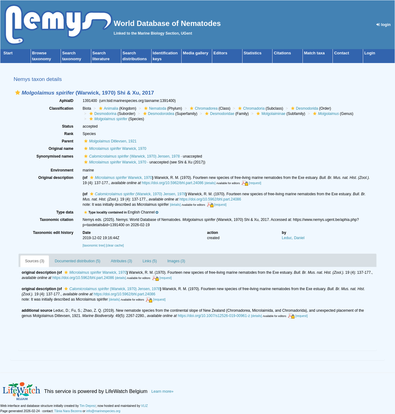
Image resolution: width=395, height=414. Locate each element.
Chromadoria (250, 108)
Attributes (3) (121, 261)
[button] (18, 92)
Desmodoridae (219, 114)
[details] (209, 183)
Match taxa (314, 53)
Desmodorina (102, 114)
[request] (255, 183)
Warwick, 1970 (114, 148)
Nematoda (154, 108)
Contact (341, 53)
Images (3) (176, 261)
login (383, 24)
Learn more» (162, 391)
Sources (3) (34, 261)
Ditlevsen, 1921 (109, 141)
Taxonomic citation (56, 220)
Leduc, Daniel (293, 238)
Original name (61, 148)
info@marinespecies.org (103, 411)
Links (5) (150, 261)
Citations (282, 53)
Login (369, 53)
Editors (220, 53)
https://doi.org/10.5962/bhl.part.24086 (173, 183)
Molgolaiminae (270, 114)
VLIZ (144, 406)
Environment (62, 170)
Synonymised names (54, 156)
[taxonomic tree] (94, 245)
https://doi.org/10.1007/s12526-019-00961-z (214, 316)
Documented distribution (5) (77, 261)
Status (67, 126)
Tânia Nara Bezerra (68, 411)
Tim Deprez (87, 406)
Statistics (253, 53)
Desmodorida (304, 108)
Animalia (107, 108)
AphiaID (66, 101)
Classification (61, 108)
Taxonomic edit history (53, 232)
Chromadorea (202, 108)
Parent (67, 141)
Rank (68, 134)
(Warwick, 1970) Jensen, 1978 (131, 156)
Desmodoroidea (158, 114)
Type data (64, 212)
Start (8, 53)
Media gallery (195, 53)
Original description (55, 177)
